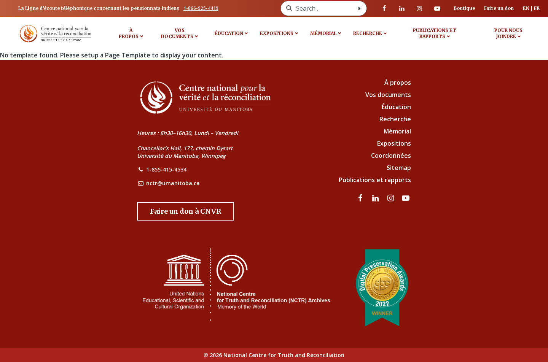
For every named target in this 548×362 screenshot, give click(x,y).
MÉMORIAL (323, 33)
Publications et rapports (434, 33)
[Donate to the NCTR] (185, 211)
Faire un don (499, 8)
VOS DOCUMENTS (177, 33)
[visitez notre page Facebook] (384, 8)
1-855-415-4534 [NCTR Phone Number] (166, 169)
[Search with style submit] (359, 8)
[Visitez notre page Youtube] (437, 8)
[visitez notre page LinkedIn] (402, 8)
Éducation (229, 33)
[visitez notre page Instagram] (419, 8)
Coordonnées (391, 155)
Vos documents (388, 94)
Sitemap (399, 168)
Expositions (276, 33)
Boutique (464, 8)
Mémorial (397, 131)
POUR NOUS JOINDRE (508, 33)
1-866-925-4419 (200, 8)
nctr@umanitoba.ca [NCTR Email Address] (173, 183)
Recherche (367, 33)
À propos (129, 33)
